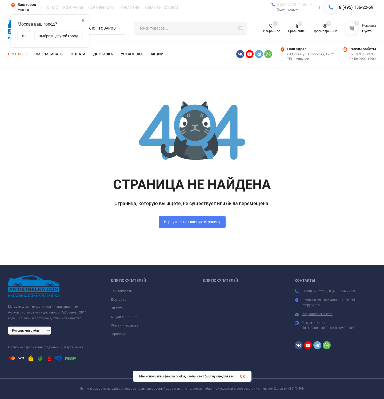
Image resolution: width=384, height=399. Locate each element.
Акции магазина (124, 317)
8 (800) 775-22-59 (292, 5)
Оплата (117, 308)
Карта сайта (73, 347)
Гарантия (118, 334)
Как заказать (121, 291)
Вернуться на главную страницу (192, 222)
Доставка (118, 300)
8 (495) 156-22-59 (356, 7)
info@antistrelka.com (317, 314)
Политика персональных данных (33, 347)
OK (242, 376)
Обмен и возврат (124, 325)
